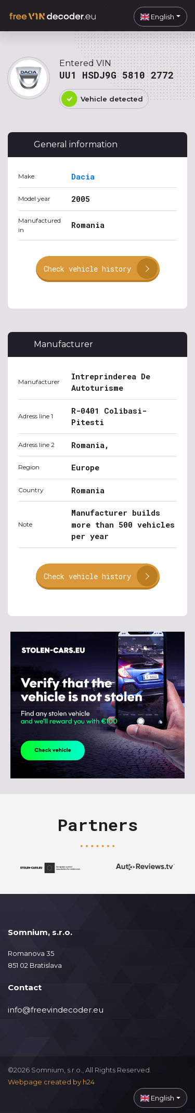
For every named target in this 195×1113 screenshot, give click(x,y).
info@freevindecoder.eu (55, 1010)
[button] (160, 17)
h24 (89, 1082)
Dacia (83, 176)
